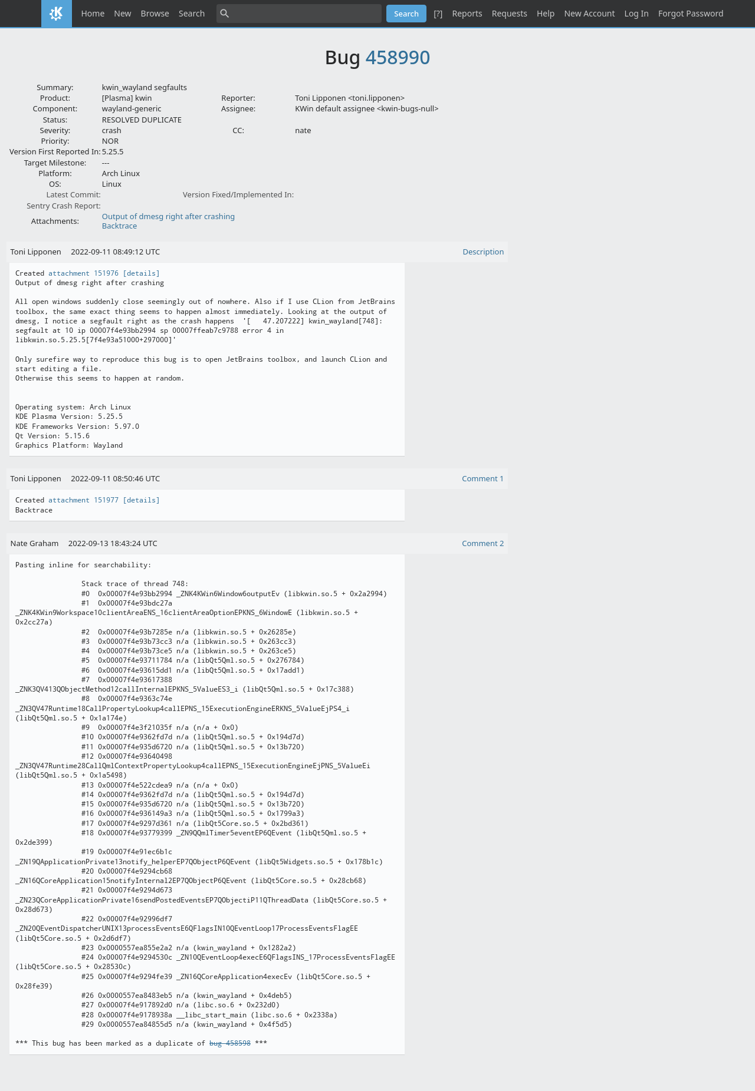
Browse (155, 13)
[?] (438, 13)
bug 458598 (230, 1043)
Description (483, 251)
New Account (589, 13)
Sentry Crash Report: (64, 205)
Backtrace (119, 225)
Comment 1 (483, 478)
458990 (398, 57)
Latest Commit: (73, 194)
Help (546, 13)
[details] (141, 273)
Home (93, 13)
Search (192, 13)
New (122, 13)
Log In (637, 13)
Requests (509, 13)
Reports (467, 13)
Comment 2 (483, 543)
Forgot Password (690, 13)
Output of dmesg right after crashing (168, 216)
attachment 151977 (83, 500)
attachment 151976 (83, 273)
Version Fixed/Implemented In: (238, 194)
